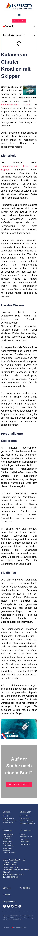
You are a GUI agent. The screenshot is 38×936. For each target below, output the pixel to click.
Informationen (25, 830)
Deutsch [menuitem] (9, 26)
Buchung (6, 812)
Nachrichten (25, 888)
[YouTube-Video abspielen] (19, 729)
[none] (19, 26)
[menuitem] (19, 26)
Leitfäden (7, 888)
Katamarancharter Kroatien (16, 104)
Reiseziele (7, 895)
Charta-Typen (25, 812)
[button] (34, 35)
